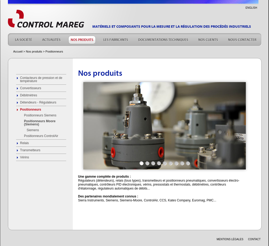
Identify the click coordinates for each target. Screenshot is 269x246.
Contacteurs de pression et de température (41, 79)
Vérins (24, 157)
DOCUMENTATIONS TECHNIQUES (163, 39)
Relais (24, 143)
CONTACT (254, 239)
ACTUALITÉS (51, 39)
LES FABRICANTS (115, 39)
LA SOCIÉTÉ (23, 39)
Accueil (17, 51)
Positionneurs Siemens (40, 115)
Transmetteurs (30, 150)
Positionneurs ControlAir (41, 136)
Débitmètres (28, 95)
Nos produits (34, 51)
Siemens (33, 130)
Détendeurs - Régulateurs (38, 102)
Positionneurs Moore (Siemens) (39, 122)
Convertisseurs (30, 88)
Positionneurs (30, 109)
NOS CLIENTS (208, 39)
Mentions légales (230, 239)
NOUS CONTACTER (242, 39)
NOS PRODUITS (82, 39)
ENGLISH (251, 7)
